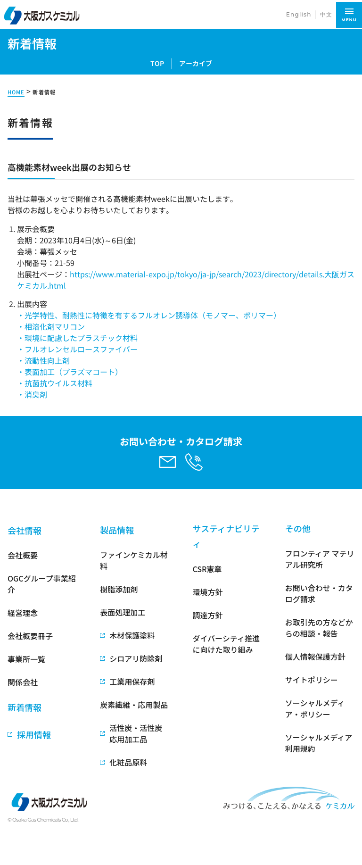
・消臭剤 (32, 394)
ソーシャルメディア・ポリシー (315, 708)
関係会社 (23, 682)
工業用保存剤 (132, 681)
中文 (326, 14)
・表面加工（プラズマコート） (70, 371)
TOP (157, 63)
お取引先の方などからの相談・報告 (319, 627)
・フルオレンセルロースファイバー (77, 349)
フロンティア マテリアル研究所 (319, 559)
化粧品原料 (128, 762)
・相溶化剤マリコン (51, 326)
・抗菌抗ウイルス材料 (54, 383)
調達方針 (208, 615)
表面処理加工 (122, 612)
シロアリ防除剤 (135, 658)
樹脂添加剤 (119, 589)
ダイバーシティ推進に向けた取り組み (226, 643)
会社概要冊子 (30, 635)
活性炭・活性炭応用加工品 (135, 733)
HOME (16, 92)
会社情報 (24, 530)
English (299, 14)
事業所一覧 (26, 659)
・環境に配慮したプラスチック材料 (77, 337)
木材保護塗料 (132, 635)
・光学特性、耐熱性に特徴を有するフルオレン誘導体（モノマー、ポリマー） (149, 315)
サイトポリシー (311, 679)
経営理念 (23, 612)
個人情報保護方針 (315, 656)
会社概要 (23, 555)
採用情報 (34, 734)
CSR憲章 (207, 568)
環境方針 (208, 592)
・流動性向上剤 (43, 360)
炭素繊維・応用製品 (134, 704)
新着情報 (44, 92)
